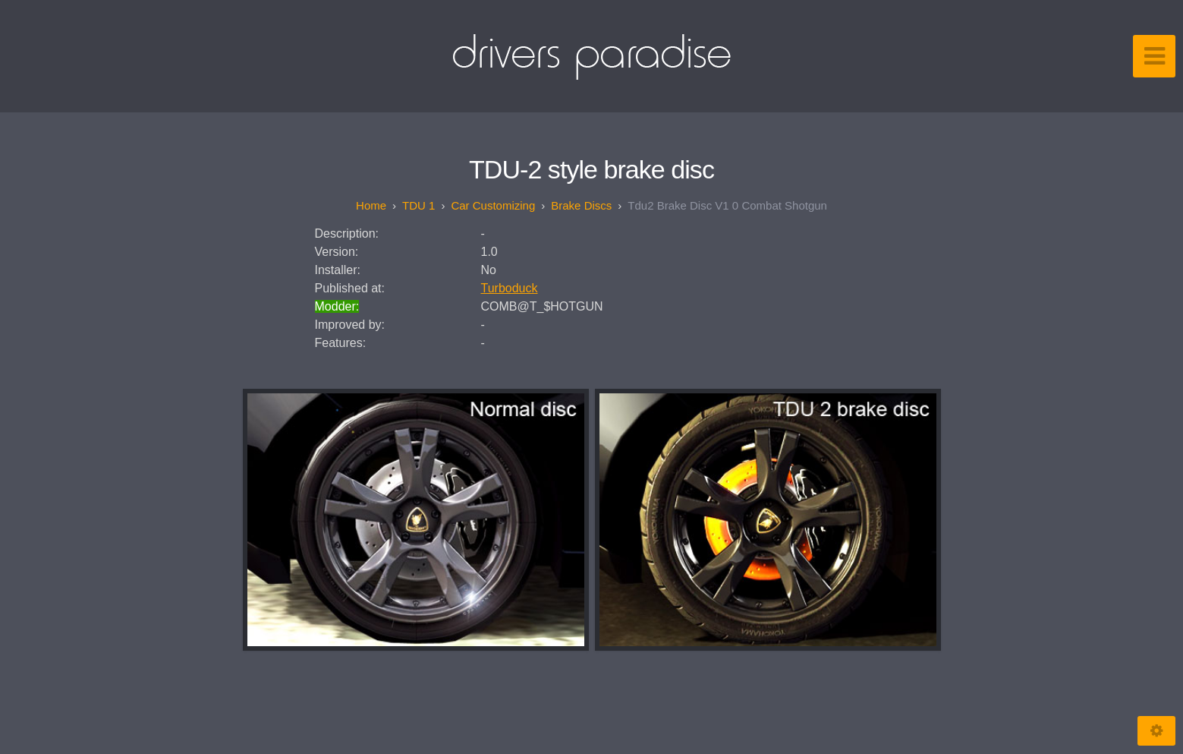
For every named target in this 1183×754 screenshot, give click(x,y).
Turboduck (509, 288)
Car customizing (493, 205)
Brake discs (581, 205)
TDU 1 (418, 205)
